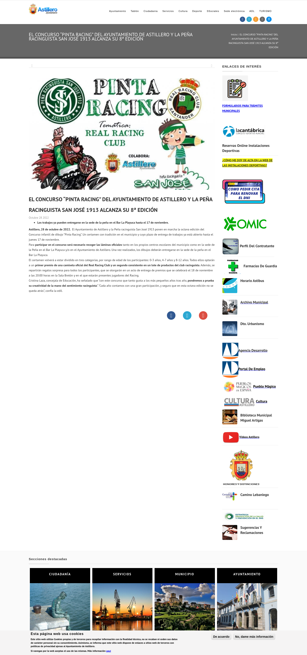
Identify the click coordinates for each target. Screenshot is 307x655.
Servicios (168, 11)
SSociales (213, 11)
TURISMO (265, 11)
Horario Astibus (252, 280)
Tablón (135, 11)
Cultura (182, 11)
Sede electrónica (234, 11)
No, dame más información (254, 637)
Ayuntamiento (117, 11)
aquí (108, 651)
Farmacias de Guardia (260, 266)
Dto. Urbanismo (252, 323)
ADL (252, 11)
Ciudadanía (150, 11)
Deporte (197, 11)
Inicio (234, 34)
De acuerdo (221, 637)
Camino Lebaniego (254, 494)
